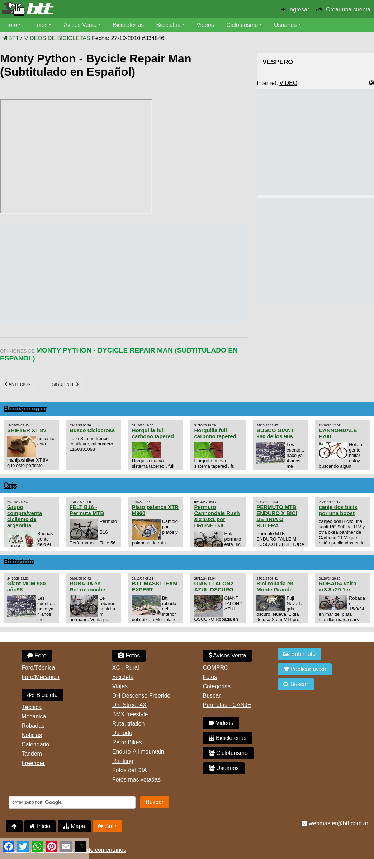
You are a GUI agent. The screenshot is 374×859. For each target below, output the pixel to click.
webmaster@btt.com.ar (335, 823)
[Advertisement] (130, 272)
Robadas (33, 726)
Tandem (32, 754)
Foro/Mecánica (41, 677)
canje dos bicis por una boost (338, 510)
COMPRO (216, 668)
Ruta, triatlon (128, 724)
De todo (122, 733)
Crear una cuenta (348, 9)
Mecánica (34, 716)
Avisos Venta (80, 25)
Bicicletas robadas (18, 562)
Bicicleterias (228, 738)
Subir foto (299, 654)
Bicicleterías (128, 25)
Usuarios (285, 25)
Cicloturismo (242, 25)
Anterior (17, 384)
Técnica (32, 707)
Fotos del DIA (129, 770)
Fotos (40, 25)
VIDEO (288, 83)
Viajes (120, 686)
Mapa (74, 826)
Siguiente (65, 384)
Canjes (10, 485)
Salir (107, 826)
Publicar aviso (304, 669)
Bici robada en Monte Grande (274, 586)
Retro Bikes (127, 742)
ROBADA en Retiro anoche (87, 586)
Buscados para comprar (25, 409)
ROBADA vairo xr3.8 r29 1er (337, 586)
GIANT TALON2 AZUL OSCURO (213, 586)
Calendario (35, 744)
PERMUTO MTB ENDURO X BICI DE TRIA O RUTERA (276, 516)
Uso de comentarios (100, 850)
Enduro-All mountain (138, 752)
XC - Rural (125, 668)
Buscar (212, 696)
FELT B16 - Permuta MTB (87, 510)
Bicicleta (42, 695)
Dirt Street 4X (129, 705)
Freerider (33, 763)
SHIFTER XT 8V (27, 430)
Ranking (122, 761)
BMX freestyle (130, 714)
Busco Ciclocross (92, 430)
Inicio (40, 826)
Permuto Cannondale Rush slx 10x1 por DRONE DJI (217, 516)
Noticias (32, 735)
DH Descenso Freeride (141, 696)
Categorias (217, 686)
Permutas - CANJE (227, 705)
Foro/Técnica (38, 668)
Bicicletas (169, 25)
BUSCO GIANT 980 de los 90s (275, 433)
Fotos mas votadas (136, 780)
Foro (11, 25)
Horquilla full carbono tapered (153, 433)
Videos (205, 25)
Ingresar (298, 9)
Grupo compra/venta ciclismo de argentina (24, 516)
